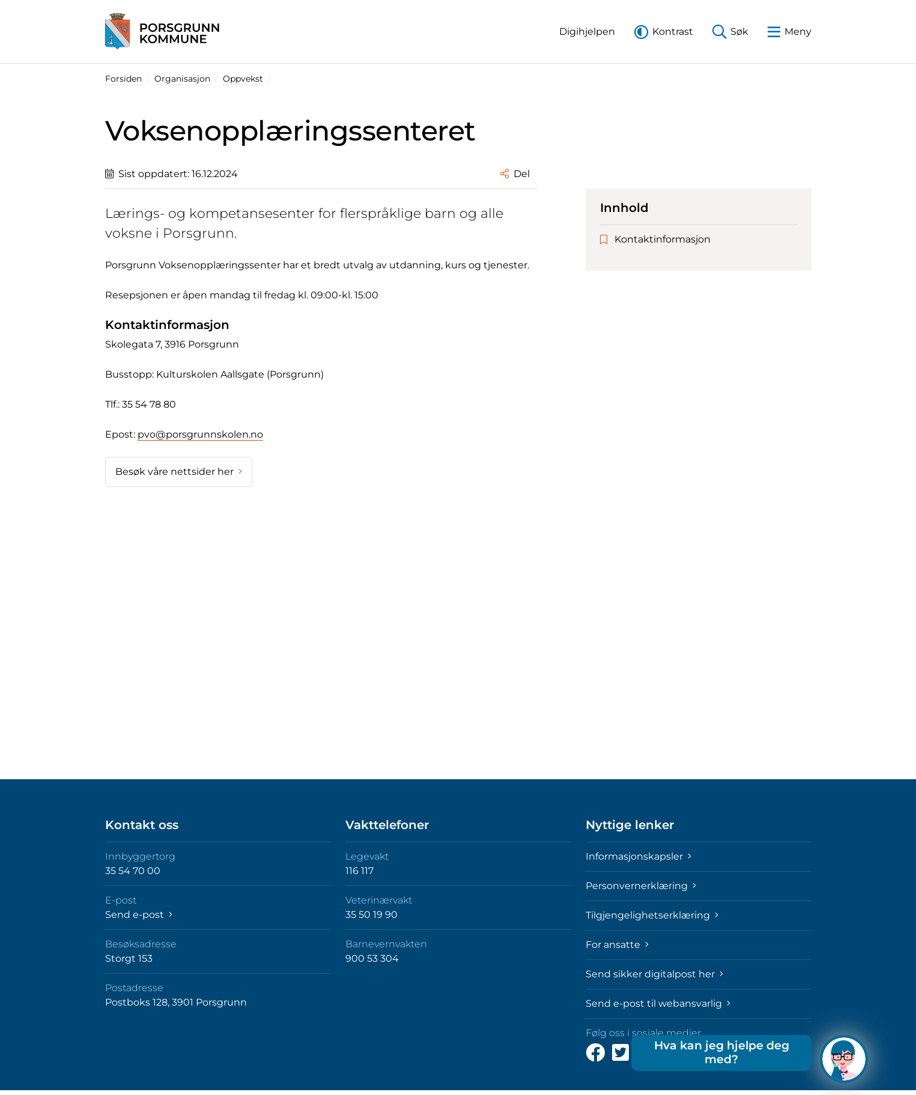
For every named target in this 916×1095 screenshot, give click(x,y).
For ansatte (617, 944)
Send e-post (138, 914)
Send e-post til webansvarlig (658, 1003)
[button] (587, 31)
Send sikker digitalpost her (654, 974)
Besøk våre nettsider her (178, 471)
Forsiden (123, 78)
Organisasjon (182, 78)
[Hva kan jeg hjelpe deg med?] (844, 1059)
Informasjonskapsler (638, 856)
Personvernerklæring (641, 885)
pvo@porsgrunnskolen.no (200, 434)
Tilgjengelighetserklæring (652, 915)
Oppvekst (243, 78)
